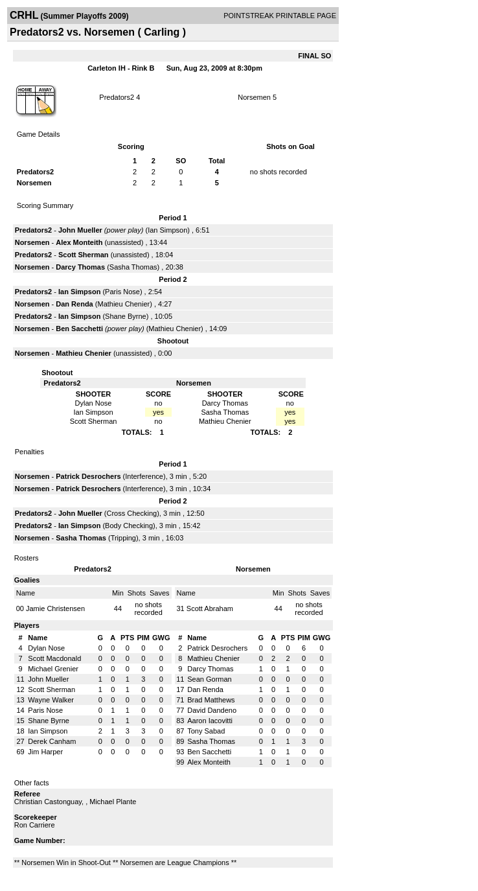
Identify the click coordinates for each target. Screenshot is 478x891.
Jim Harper (45, 752)
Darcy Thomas (80, 267)
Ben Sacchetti (79, 328)
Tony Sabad (206, 731)
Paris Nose (122, 291)
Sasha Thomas (133, 267)
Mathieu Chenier (123, 304)
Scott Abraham (210, 608)
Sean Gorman (209, 679)
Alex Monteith (79, 242)
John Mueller (80, 230)
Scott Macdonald (54, 658)
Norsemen (254, 97)
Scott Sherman (83, 255)
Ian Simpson (167, 230)
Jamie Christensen (55, 608)
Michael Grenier (53, 669)
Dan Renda (74, 304)
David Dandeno (211, 710)
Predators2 (116, 97)
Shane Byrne (125, 316)
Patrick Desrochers (88, 476)
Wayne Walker (51, 700)
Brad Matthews (210, 700)
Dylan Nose (46, 648)
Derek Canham (52, 741)
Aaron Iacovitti (210, 720)
